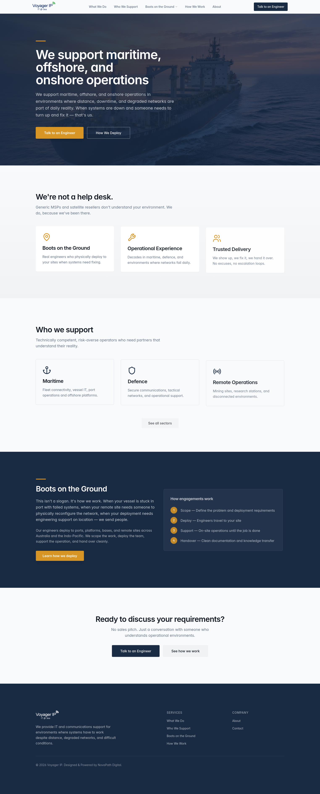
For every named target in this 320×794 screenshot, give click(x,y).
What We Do (97, 6)
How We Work (195, 6)
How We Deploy (108, 134)
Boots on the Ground (161, 6)
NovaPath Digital (109, 765)
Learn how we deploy (61, 556)
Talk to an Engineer (270, 6)
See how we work (185, 652)
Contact (237, 728)
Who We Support (126, 6)
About (216, 6)
